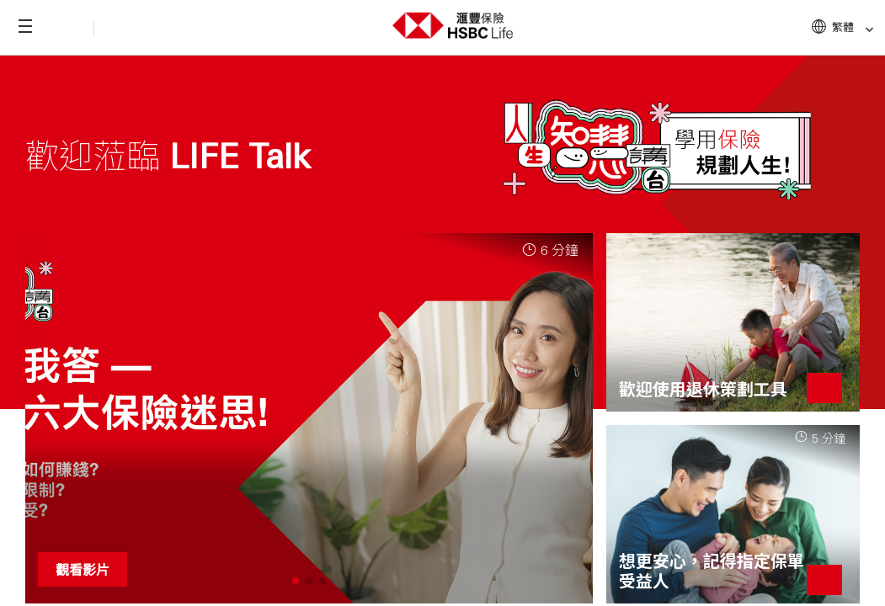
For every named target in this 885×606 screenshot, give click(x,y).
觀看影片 (82, 569)
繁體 (853, 27)
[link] (864, 29)
